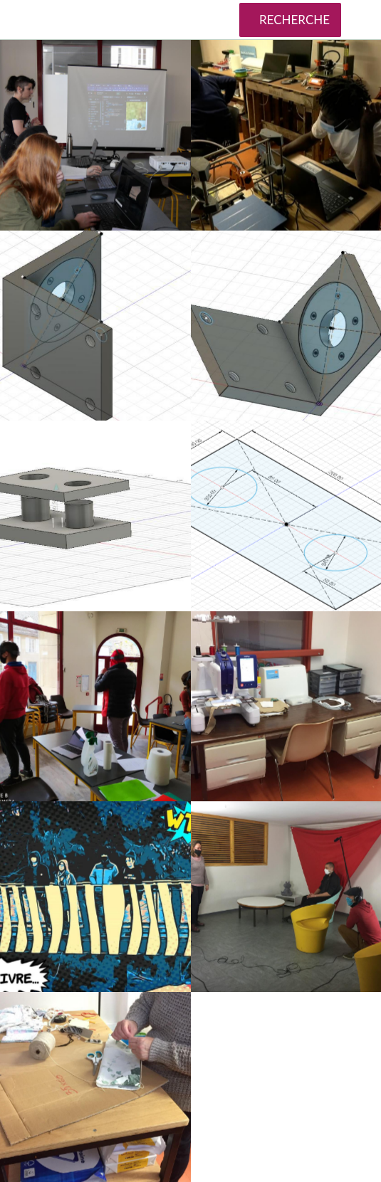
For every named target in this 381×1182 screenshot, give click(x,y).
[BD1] (95, 896)
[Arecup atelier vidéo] (286, 896)
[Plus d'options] (361, 20)
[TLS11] (95, 516)
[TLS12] (286, 326)
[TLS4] (95, 706)
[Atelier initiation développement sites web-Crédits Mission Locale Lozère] (95, 135)
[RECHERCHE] (290, 20)
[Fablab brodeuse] (286, 706)
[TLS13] (95, 326)
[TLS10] (286, 516)
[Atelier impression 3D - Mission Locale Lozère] (286, 135)
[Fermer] (19, 19)
